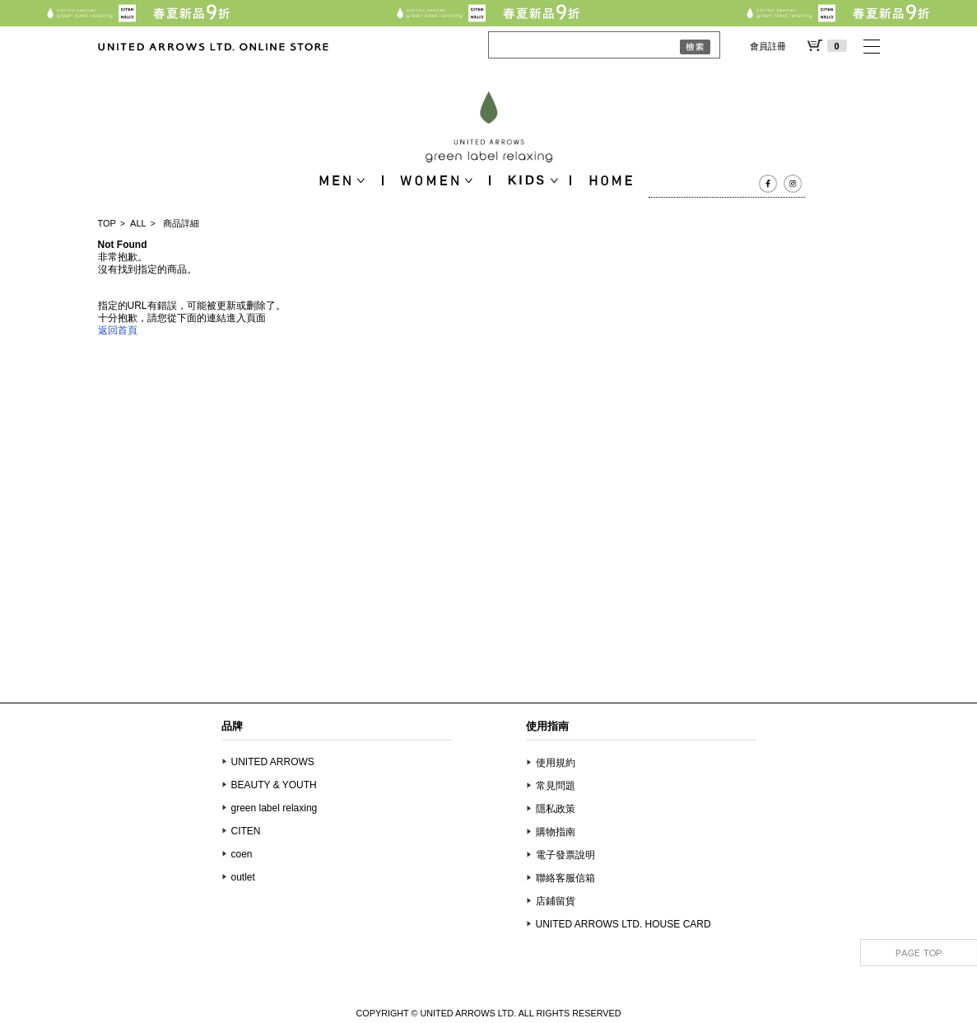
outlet (243, 877)
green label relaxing (274, 808)
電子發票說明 (565, 855)
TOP (107, 223)
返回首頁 (117, 330)
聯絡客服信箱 (565, 878)
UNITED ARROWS (272, 762)
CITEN (246, 831)
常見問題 (555, 786)
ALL (138, 223)
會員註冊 (768, 46)
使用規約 (555, 762)
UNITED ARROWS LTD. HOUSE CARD (623, 924)
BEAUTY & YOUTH (274, 785)
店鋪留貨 (555, 901)
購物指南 (555, 832)
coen (242, 854)
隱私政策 (555, 809)
